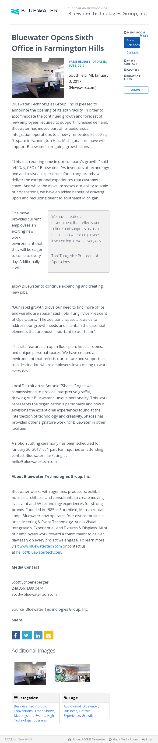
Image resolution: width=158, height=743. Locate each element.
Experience (72, 715)
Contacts (132, 52)
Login (149, 739)
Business (40, 720)
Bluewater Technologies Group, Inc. (107, 14)
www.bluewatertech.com (41, 546)
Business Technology (30, 706)
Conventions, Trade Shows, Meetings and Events (34, 713)
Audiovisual (72, 706)
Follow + (136, 90)
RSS (144, 35)
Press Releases (133, 42)
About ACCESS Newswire (89, 739)
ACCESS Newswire (18, 739)
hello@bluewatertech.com (38, 552)
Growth (87, 715)
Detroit (84, 711)
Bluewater (90, 706)
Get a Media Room (125, 739)
